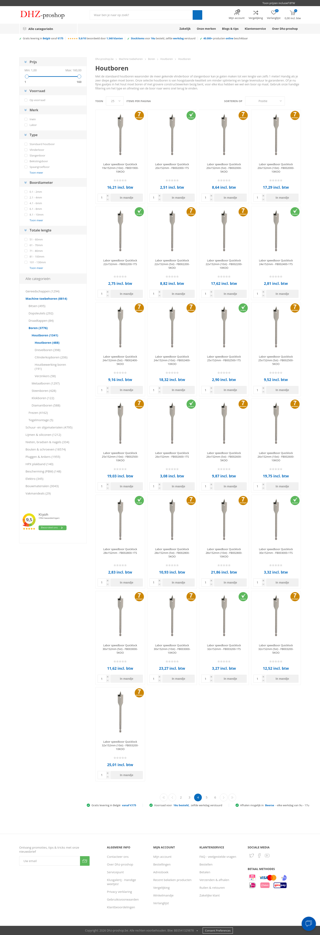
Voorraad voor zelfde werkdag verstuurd (188, 805)
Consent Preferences (218, 930)
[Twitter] (251, 855)
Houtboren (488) (47, 342)
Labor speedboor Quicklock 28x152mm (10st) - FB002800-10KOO (224, 552)
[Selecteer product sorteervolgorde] (265, 101)
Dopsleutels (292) (41, 313)
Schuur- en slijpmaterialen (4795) (49, 427)
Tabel (290, 101)
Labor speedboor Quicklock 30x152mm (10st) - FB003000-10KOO (172, 648)
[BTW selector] (280, 3)
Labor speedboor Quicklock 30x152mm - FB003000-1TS (276, 551)
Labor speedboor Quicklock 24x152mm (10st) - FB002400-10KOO (172, 360)
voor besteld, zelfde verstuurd (163, 38)
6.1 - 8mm (36, 209)
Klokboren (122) (43, 398)
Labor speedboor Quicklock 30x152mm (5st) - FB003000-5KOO (120, 648)
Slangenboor (37, 155)
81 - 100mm (37, 256)
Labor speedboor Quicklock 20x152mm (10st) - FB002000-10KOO (276, 167)
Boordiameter (41, 182)
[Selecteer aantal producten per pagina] (115, 101)
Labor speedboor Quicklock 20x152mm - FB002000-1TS (172, 166)
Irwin (33, 119)
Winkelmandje (163, 895)
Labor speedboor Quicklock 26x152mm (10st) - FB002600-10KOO (276, 456)
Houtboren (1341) (45, 335)
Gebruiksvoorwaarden (123, 899)
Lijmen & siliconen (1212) (43, 435)
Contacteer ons (118, 857)
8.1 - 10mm (36, 214)
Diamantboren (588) (46, 405)
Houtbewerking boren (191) (50, 366)
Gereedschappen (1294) (42, 291)
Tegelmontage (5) (41, 420)
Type (34, 134)
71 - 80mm (36, 251)
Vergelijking (256, 18)
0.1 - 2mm (36, 192)
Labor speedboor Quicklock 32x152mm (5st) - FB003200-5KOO (275, 648)
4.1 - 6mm (36, 203)
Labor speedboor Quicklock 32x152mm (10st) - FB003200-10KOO (120, 745)
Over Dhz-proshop (120, 864)
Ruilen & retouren (212, 887)
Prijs (33, 61)
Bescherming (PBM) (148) (43, 471)
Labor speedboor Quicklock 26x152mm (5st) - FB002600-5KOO (223, 456)
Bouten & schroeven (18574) (46, 449)
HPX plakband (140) (39, 464)
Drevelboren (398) (47, 350)
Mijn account (237, 18)
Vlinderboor (37, 150)
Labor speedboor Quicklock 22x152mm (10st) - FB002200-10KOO (224, 264)
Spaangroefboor (40, 167)
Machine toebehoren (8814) (46, 298)
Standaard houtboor (42, 144)
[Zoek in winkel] (141, 15)
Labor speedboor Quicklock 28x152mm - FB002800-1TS (120, 551)
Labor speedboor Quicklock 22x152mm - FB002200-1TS (120, 262)
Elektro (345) (34, 479)
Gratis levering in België (113, 805)
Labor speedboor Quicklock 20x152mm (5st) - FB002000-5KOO (223, 167)
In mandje (126, 197)
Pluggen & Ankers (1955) (43, 457)
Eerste (164, 797)
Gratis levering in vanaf (43, 38)
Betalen (204, 872)
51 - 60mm (36, 239)
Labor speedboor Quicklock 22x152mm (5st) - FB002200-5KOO (172, 264)
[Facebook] (259, 855)
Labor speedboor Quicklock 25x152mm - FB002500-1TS (224, 358)
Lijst (298, 101)
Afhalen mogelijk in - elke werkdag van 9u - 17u (274, 805)
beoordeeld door (101, 38)
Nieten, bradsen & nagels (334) (47, 442)
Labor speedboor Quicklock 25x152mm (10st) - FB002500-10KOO (120, 456)
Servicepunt (115, 872)
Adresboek (161, 872)
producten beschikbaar (225, 38)
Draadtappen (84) (41, 320)
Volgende (224, 797)
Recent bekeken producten (172, 880)
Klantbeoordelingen (121, 907)
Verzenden (85, 861)
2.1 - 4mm (36, 197)
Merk (34, 110)
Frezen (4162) (38, 413)
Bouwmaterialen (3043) (42, 486)
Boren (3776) (38, 328)
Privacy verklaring (119, 892)
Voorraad (37, 90)
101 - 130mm (38, 262)
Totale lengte (40, 230)
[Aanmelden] (49, 861)
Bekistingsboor (39, 161)
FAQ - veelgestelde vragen (217, 857)
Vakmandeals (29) (38, 493)
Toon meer (36, 172)
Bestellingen (162, 864)
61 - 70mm (36, 245)
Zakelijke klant (209, 895)
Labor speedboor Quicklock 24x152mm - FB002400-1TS (276, 262)
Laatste (232, 797)
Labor (33, 125)
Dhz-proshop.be (104, 59)
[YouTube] (267, 855)
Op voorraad (37, 100)
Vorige (172, 797)
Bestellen (205, 864)
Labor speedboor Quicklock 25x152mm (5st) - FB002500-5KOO (275, 360)
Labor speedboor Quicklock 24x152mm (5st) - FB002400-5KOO (120, 360)
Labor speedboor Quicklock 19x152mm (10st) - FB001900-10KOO (120, 167)
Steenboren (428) (44, 391)
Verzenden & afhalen (214, 880)
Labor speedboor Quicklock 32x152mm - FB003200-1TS (224, 647)
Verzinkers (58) (45, 376)
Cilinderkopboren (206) (51, 357)
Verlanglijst (161, 903)
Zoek (197, 15)
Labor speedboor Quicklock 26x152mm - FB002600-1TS (172, 454)
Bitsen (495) (37, 306)
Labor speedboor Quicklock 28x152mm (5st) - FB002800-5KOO (172, 552)
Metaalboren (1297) (46, 383)
